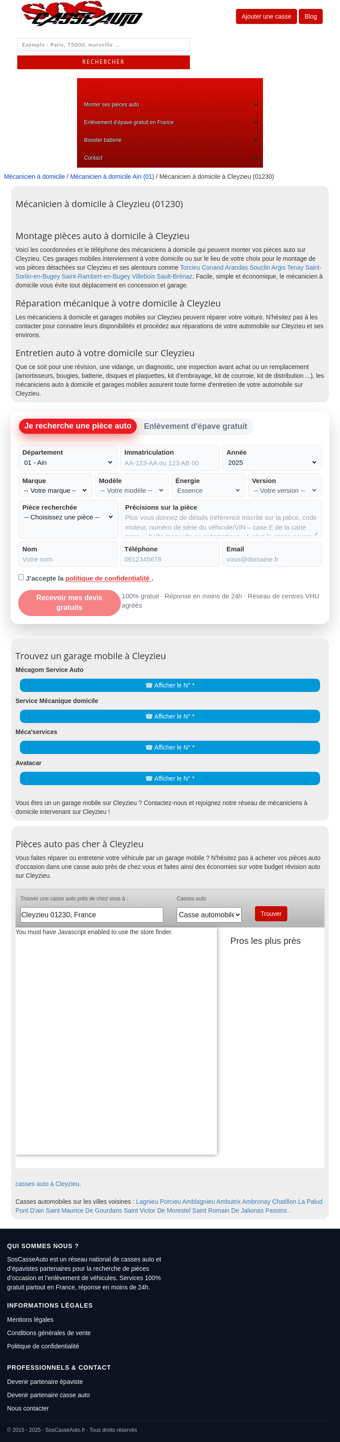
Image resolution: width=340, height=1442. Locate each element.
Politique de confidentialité (43, 1346)
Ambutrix (228, 1201)
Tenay (295, 267)
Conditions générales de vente (49, 1332)
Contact (93, 158)
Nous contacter (28, 1408)
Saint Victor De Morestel (157, 1210)
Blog (311, 16)
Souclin (260, 267)
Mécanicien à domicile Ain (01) (112, 176)
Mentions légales (30, 1319)
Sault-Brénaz (175, 276)
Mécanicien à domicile (34, 176)
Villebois (143, 276)
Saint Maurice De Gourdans (84, 1210)
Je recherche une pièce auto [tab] (77, 425)
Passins (276, 1210)
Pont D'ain (29, 1210)
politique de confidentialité (108, 578)
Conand (213, 267)
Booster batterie (103, 140)
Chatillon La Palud (297, 1201)
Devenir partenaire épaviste (45, 1381)
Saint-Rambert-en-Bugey (96, 276)
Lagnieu (147, 1201)
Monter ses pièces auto (111, 105)
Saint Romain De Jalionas (227, 1210)
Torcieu (190, 267)
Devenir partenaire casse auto (48, 1395)
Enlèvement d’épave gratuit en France (129, 122)
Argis (278, 267)
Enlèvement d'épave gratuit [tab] (195, 426)
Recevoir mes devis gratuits (69, 603)
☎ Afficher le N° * (169, 685)
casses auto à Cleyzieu (47, 1183)
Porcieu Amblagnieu (187, 1201)
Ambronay (256, 1201)
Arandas (236, 267)
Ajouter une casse (266, 16)
